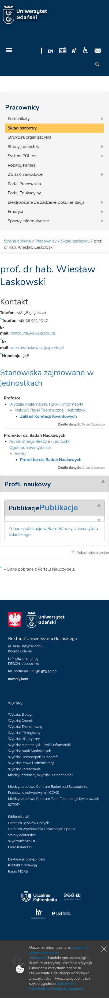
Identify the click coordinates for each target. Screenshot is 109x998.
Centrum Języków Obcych (28, 823)
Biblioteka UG (18, 817)
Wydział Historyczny (24, 739)
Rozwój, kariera (22, 165)
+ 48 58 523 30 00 (43, 671)
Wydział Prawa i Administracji (31, 763)
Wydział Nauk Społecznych (29, 751)
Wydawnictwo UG (22, 841)
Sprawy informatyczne (28, 221)
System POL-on (22, 155)
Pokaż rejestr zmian (90, 552)
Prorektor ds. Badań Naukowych (50, 459)
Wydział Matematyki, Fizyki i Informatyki (46, 404)
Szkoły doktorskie (22, 835)
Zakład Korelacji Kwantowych (48, 416)
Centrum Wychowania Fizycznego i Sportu (41, 829)
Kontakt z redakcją (22, 865)
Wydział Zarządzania (24, 769)
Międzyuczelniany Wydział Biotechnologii (40, 775)
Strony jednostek (23, 146)
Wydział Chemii (20, 721)
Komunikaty (19, 118)
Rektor (21, 453)
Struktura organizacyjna (29, 137)
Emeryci (15, 211)
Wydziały (15, 703)
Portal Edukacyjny (24, 193)
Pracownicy (22, 107)
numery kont (18, 679)
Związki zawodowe (25, 174)
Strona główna (17, 241)
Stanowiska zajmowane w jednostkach (47, 378)
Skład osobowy (22, 128)
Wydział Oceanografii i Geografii (33, 757)
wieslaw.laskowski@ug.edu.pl (37, 347)
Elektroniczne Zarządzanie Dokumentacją (46, 202)
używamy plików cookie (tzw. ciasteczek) (58, 953)
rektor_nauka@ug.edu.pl (32, 333)
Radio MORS (18, 871)
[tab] (54, 484)
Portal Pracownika (24, 183)
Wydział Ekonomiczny (25, 727)
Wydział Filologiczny (24, 733)
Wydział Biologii (20, 714)
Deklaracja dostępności (26, 859)
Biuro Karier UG (20, 847)
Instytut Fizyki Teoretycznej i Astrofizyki (50, 410)
